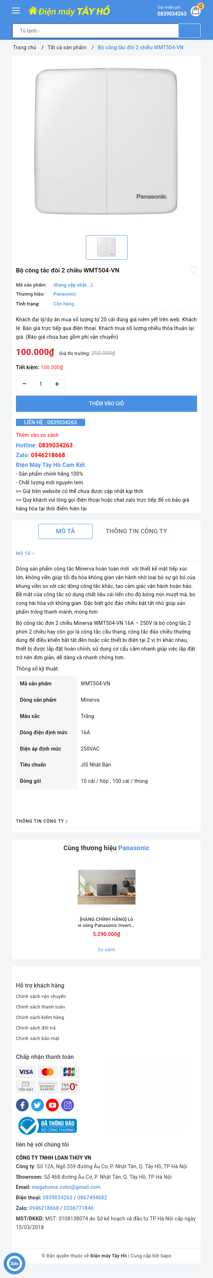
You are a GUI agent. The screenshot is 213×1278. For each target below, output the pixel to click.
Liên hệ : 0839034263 (55, 422)
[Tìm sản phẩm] (95, 31)
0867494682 (92, 1204)
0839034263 (56, 445)
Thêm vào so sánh (37, 435)
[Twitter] (37, 1112)
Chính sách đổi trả (37, 1034)
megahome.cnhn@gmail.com (66, 1194)
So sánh (106, 956)
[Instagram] (67, 1112)
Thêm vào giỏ (106, 403)
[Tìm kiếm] (189, 31)
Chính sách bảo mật (39, 1045)
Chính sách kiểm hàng (41, 1024)
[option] (106, 143)
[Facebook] (22, 1112)
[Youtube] (52, 1112)
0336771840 (78, 1215)
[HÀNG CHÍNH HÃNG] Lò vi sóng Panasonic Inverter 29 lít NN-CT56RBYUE (106, 929)
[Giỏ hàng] (194, 12)
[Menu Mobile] (16, 9)
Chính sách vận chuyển (43, 1003)
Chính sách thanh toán (42, 1013)
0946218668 (48, 455)
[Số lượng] (41, 384)
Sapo (166, 1262)
